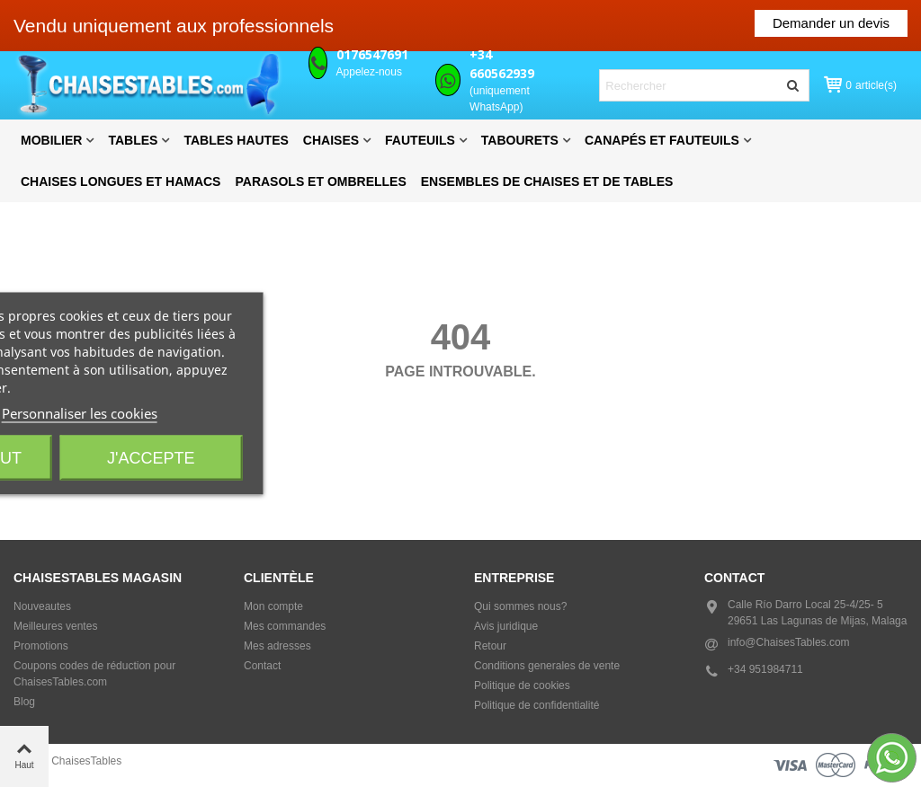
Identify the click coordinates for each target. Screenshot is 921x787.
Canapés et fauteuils (662, 140)
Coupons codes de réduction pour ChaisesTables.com (94, 673)
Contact (262, 665)
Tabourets (520, 140)
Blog (24, 701)
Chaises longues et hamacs (120, 181)
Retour (490, 646)
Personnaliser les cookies (79, 413)
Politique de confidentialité (536, 705)
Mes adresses (277, 646)
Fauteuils (420, 140)
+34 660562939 (501, 64)
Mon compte (273, 606)
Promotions (40, 646)
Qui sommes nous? (520, 606)
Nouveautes (42, 606)
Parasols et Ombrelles (320, 181)
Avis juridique (506, 626)
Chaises (331, 140)
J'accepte (150, 458)
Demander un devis (831, 23)
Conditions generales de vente (547, 665)
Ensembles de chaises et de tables (547, 181)
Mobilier (51, 140)
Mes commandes (285, 626)
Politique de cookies (522, 685)
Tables (132, 140)
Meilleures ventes (55, 626)
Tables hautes (235, 140)
